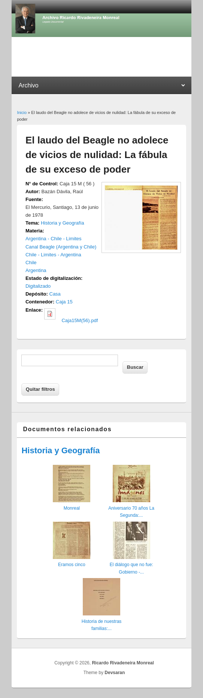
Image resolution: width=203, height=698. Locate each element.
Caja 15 (64, 302)
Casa (55, 294)
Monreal (72, 508)
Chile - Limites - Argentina (53, 254)
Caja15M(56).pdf (79, 320)
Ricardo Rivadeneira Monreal (123, 662)
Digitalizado (38, 286)
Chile (31, 262)
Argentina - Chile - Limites (53, 238)
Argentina (35, 270)
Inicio (22, 112)
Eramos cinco (71, 564)
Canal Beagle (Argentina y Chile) (60, 247)
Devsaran (114, 672)
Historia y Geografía (62, 223)
